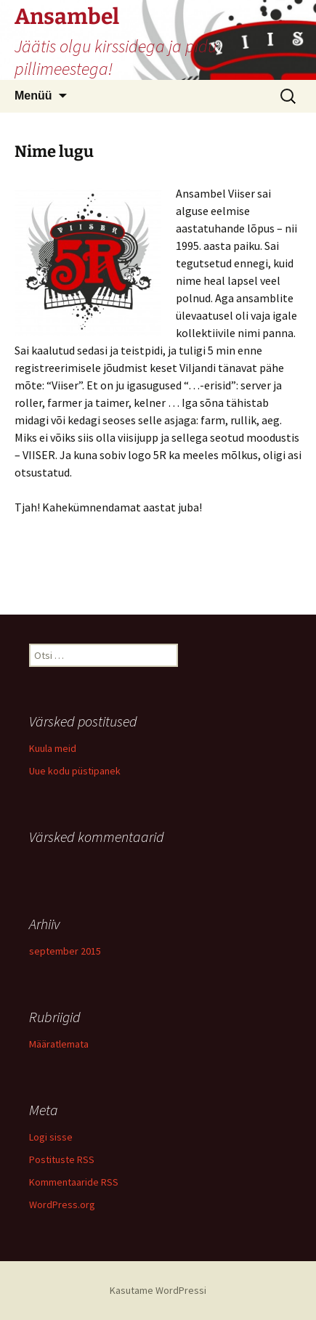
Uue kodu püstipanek (75, 770)
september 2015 (65, 950)
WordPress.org (62, 1204)
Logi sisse (51, 1136)
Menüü (33, 95)
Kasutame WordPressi (158, 1290)
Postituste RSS (61, 1159)
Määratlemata (59, 1043)
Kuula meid (52, 748)
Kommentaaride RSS (73, 1182)
